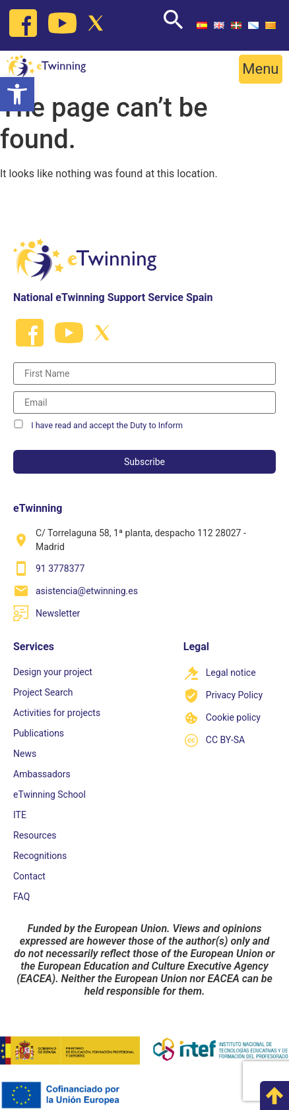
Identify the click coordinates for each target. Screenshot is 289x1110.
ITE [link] (19, 815)
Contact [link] (29, 876)
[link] (17, 94)
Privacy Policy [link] (234, 695)
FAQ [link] (21, 896)
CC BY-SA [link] (225, 740)
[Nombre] (144, 373)
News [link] (24, 753)
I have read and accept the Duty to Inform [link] (107, 425)
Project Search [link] (43, 692)
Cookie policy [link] (233, 717)
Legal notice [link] (231, 672)
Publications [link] (38, 733)
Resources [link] (35, 835)
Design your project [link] (52, 672)
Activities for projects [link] (56, 713)
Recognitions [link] (40, 855)
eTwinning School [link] (49, 794)
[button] (260, 69)
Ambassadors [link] (42, 774)
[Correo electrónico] (144, 402)
